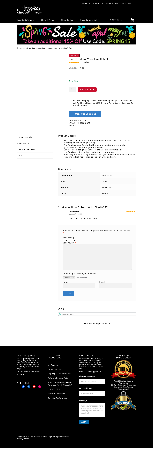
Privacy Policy (54, 389)
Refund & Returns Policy (58, 378)
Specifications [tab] (24, 143)
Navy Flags (41, 48)
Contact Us (98, 3)
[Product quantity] (72, 89)
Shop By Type (47, 20)
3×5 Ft (105, 181)
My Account (127, 3)
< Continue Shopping (84, 114)
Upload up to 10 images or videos (79, 273)
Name (66, 282)
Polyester (107, 187)
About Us (86, 3)
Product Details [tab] (24, 137)
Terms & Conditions (56, 393)
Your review (69, 243)
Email (102, 282)
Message (83, 400)
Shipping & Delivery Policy (59, 373)
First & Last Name (87, 376)
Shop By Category (25, 20)
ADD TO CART (87, 89)
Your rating (68, 238)
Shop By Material (88, 20)
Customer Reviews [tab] (26, 149)
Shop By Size (67, 20)
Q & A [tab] (19, 155)
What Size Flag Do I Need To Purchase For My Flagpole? (60, 383)
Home (21, 48)
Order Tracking (112, 3)
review (85, 62)
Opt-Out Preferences (57, 398)
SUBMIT (84, 422)
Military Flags (31, 48)
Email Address (86, 388)
